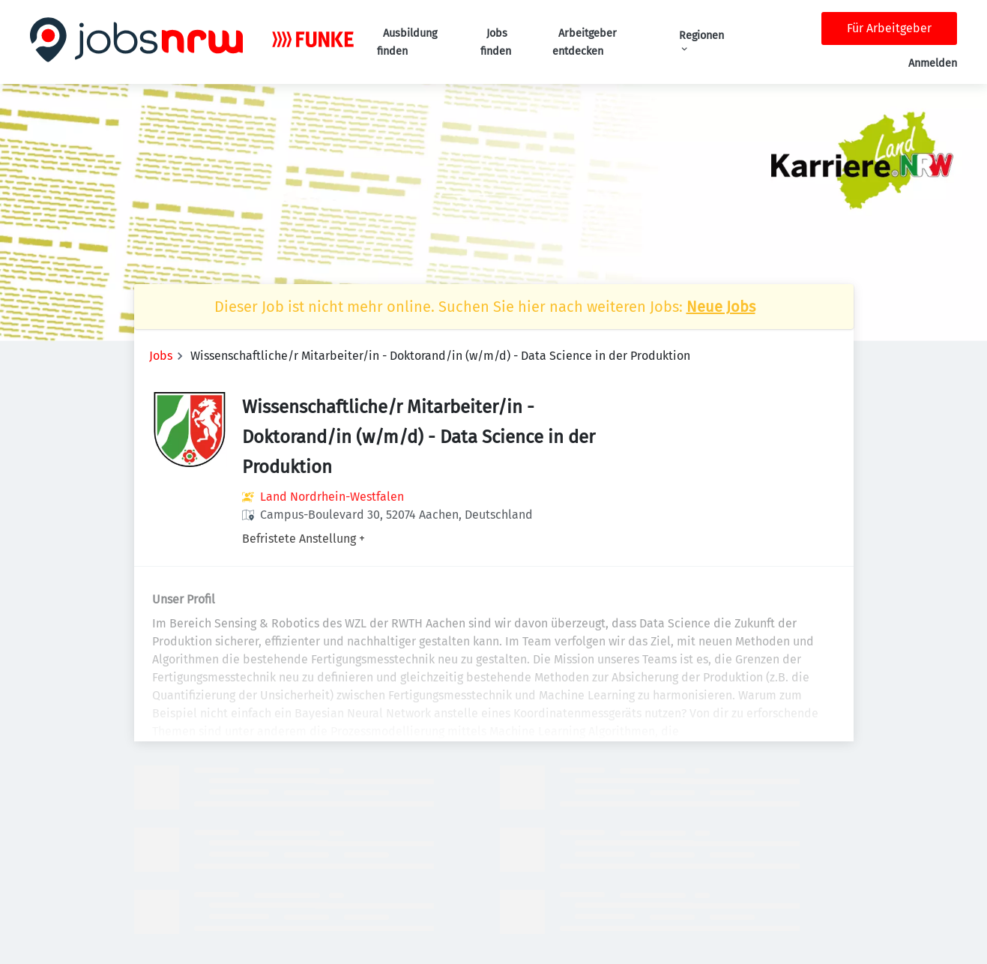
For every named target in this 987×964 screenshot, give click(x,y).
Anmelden (932, 63)
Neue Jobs (720, 307)
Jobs (160, 356)
